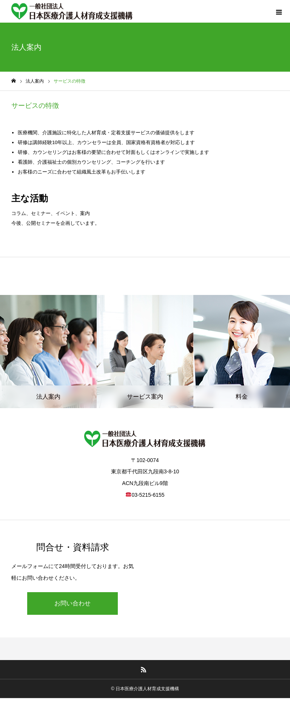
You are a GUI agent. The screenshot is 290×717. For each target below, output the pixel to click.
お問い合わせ (72, 603)
